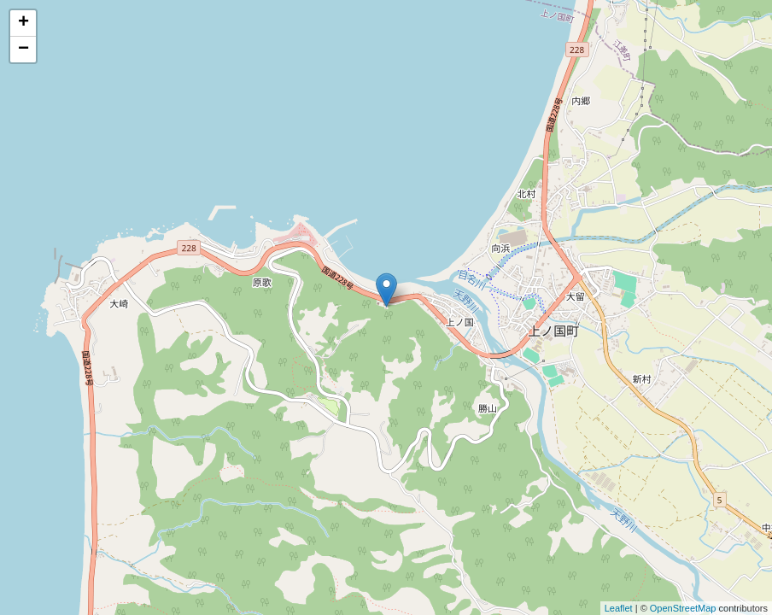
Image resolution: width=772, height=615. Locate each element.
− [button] (23, 49)
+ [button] (23, 23)
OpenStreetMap (683, 608)
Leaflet (619, 608)
